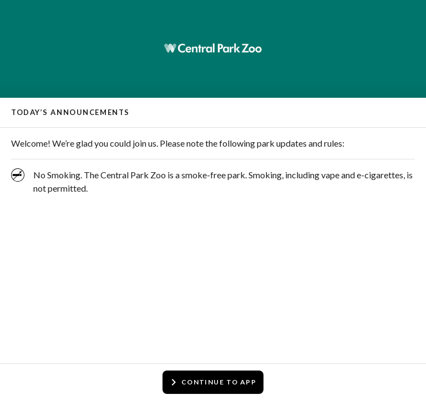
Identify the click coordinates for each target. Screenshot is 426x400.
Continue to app (212, 382)
